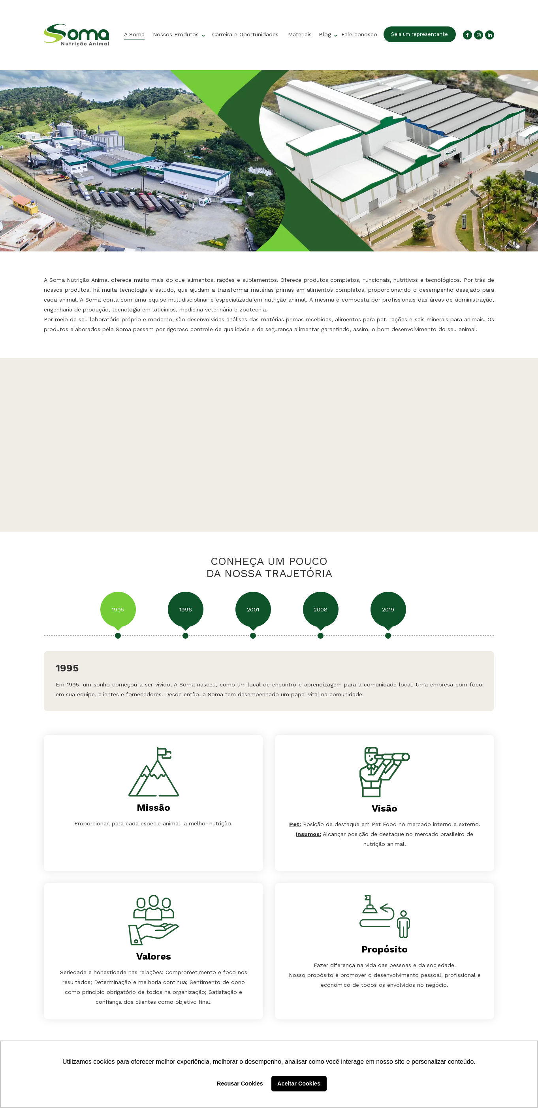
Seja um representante (419, 34)
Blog (326, 34)
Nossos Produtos (177, 34)
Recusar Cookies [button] (240, 1083)
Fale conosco (359, 34)
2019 (388, 609)
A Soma (134, 34)
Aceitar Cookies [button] (298, 1083)
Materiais (300, 34)
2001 (253, 609)
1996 (185, 609)
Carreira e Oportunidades (245, 34)
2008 (320, 609)
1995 (118, 609)
